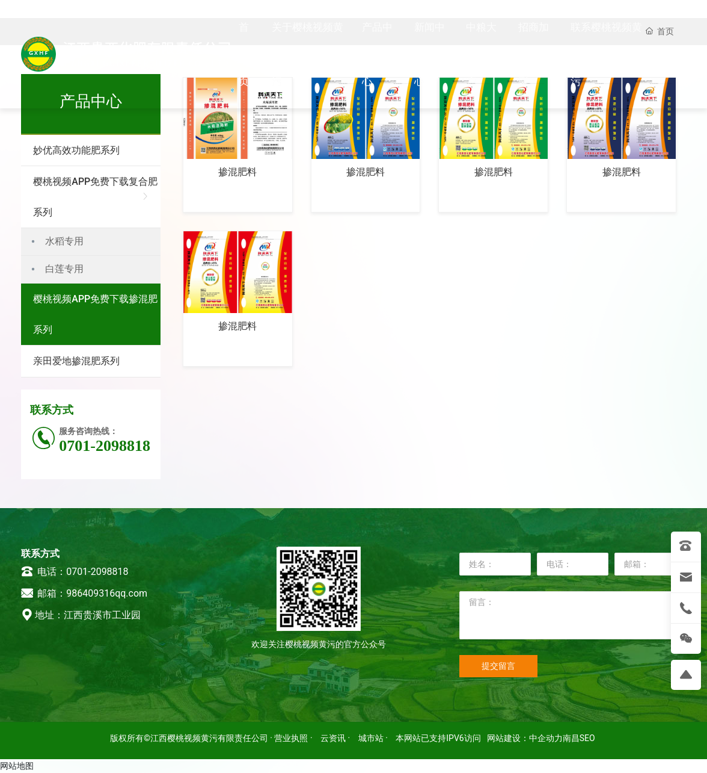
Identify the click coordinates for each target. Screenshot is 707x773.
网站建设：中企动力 (525, 738)
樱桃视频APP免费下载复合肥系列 (95, 197)
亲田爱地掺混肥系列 (76, 361)
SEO (587, 738)
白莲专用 (64, 269)
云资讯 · (336, 738)
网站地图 (17, 766)
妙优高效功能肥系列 (76, 150)
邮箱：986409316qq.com (84, 593)
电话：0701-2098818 (74, 571)
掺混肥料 (237, 172)
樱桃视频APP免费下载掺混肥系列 (95, 314)
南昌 (571, 738)
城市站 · (374, 738)
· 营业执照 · (291, 738)
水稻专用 (64, 241)
